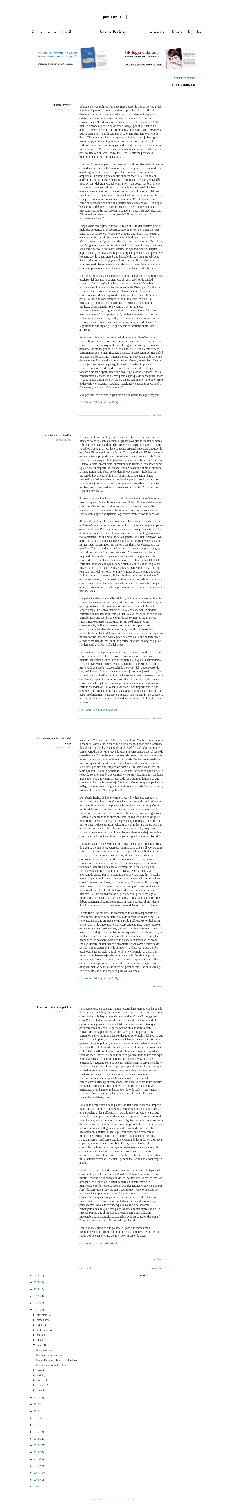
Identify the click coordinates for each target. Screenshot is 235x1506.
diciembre (42, 1315)
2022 (37, 1303)
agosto (40, 1335)
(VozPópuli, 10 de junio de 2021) (98, 978)
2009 (37, 1472)
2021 (37, 1310)
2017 (37, 1418)
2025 (37, 1282)
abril (39, 1375)
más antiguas (156, 1268)
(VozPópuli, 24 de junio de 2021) (98, 402)
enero (40, 1390)
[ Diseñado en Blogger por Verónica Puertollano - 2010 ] (112, 1499)
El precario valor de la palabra (53, 1007)
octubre (41, 1325)
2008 (37, 1479)
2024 (37, 1289)
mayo (40, 1370)
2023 (37, 1296)
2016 (37, 1425)
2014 (37, 1438)
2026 (37, 1275)
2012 (37, 1452)
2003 (37, 1486)
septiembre (43, 1330)
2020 (37, 1397)
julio (39, 1340)
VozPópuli (157, 415)
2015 (37, 1432)
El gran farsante (61, 105)
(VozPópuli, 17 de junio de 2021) (98, 709)
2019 (37, 1404)
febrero (41, 1385)
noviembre (42, 1320)
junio (40, 1345)
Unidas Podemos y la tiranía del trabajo (56, 1360)
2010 (37, 1466)
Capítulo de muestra (184, 78)
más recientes (86, 1268)
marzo (40, 1380)
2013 (37, 1445)
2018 (37, 1411)
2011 (36, 1459)
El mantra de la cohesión (56, 435)
